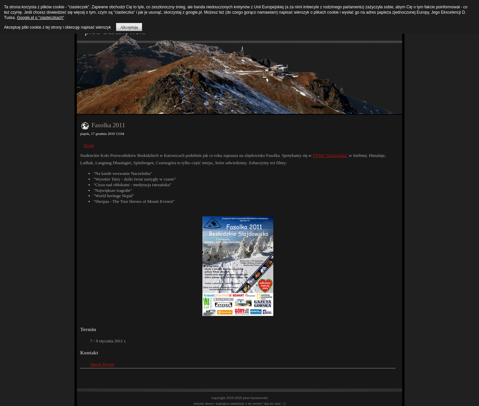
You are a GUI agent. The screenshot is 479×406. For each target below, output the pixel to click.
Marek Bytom (102, 364)
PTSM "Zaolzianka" (330, 155)
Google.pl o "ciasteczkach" (40, 17)
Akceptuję (129, 27)
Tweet (88, 145)
